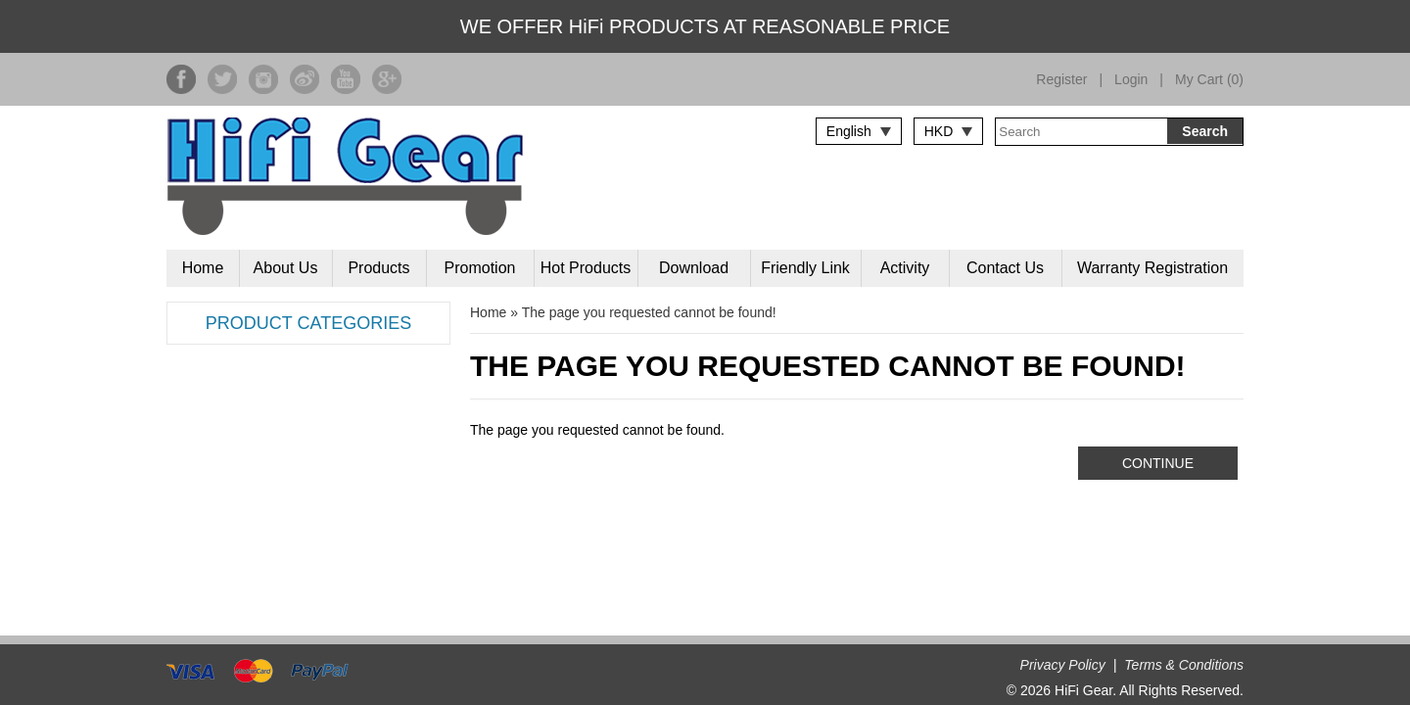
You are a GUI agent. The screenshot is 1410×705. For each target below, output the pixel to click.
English (848, 131)
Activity (905, 267)
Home (203, 267)
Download (693, 267)
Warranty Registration (1152, 267)
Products (378, 267)
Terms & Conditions (1184, 665)
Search (1205, 131)
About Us (286, 267)
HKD (939, 131)
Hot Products (585, 267)
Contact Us (1005, 267)
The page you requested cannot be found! (649, 312)
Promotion (480, 267)
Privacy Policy (1062, 665)
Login (1131, 79)
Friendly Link (805, 267)
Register (1061, 79)
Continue (1158, 463)
